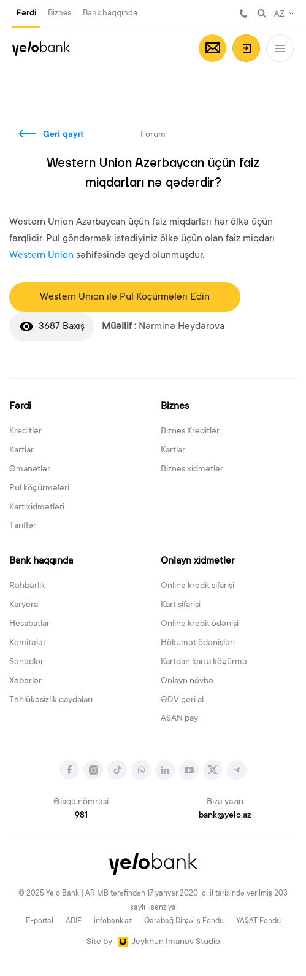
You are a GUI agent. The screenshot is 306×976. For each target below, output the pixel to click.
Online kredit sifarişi (197, 586)
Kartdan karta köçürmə (204, 662)
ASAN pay (179, 719)
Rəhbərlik (27, 586)
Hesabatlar (29, 624)
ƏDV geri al (182, 700)
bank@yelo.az (225, 816)
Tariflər (22, 526)
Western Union (41, 255)
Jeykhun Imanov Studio (175, 942)
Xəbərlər (25, 681)
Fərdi (26, 13)
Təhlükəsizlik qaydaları (51, 700)
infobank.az (113, 921)
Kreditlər (25, 431)
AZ (279, 15)
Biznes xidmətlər (192, 469)
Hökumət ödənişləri (198, 643)
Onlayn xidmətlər (197, 561)
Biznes (59, 13)
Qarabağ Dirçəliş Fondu (184, 921)
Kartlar (21, 450)
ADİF (74, 921)
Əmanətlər (29, 469)
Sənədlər (26, 662)
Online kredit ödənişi (200, 624)
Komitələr (27, 643)
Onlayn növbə (187, 681)
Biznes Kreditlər (190, 431)
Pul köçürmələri (39, 489)
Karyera (23, 605)
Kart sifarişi (181, 605)
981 (243, 13)
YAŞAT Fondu (258, 921)
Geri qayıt (63, 135)
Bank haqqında (110, 13)
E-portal (39, 921)
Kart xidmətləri (36, 508)
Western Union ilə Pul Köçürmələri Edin (125, 297)
